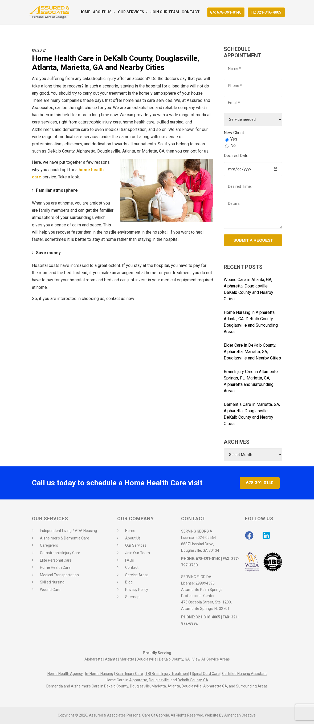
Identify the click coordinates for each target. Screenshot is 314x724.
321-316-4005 (266, 12)
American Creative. (240, 715)
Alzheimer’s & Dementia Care (64, 538)
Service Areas (137, 575)
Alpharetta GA (215, 686)
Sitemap (132, 597)
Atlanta (111, 659)
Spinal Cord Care (206, 673)
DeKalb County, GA (174, 659)
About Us (133, 538)
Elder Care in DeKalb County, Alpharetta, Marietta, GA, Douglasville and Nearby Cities (252, 352)
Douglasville (147, 659)
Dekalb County (116, 686)
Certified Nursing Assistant (244, 673)
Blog (129, 582)
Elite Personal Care (56, 560)
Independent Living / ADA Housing (68, 531)
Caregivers (49, 545)
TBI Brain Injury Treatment (167, 673)
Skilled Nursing (52, 582)
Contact (131, 567)
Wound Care (50, 589)
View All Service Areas (211, 659)
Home (130, 531)
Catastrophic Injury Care (60, 553)
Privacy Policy (136, 589)
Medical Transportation (59, 575)
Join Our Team (137, 553)
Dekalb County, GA (193, 680)
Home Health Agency (65, 673)
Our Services (135, 545)
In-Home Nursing (99, 673)
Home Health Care (55, 567)
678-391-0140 (225, 12)
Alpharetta (93, 659)
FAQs (129, 560)
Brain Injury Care (129, 673)
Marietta (127, 659)
